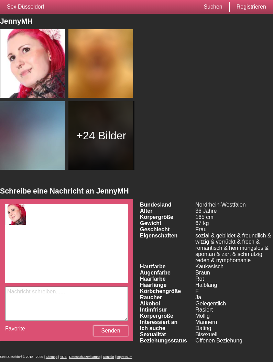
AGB (63, 357)
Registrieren (251, 7)
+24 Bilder (101, 135)
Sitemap (51, 357)
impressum (124, 357)
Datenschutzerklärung (84, 357)
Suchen (213, 7)
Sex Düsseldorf (25, 7)
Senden (110, 331)
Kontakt (108, 357)
